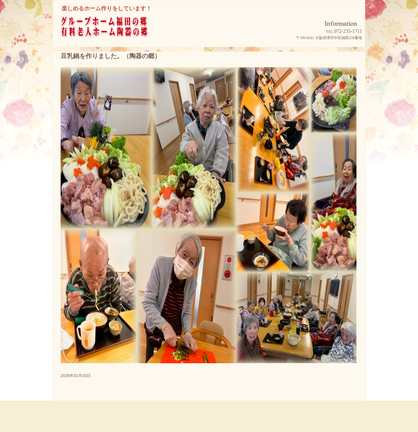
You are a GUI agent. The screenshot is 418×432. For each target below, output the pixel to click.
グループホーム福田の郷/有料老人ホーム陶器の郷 (115, 34)
